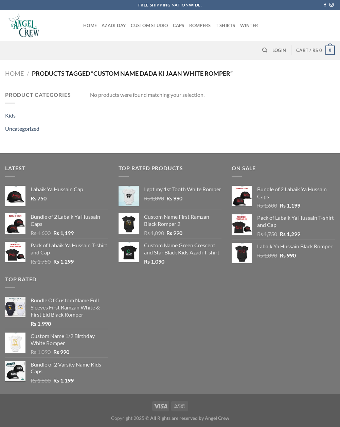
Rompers (200, 25)
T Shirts (225, 25)
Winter (249, 25)
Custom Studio (149, 25)
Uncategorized (22, 128)
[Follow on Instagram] (331, 5)
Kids (10, 115)
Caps (178, 25)
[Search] (264, 50)
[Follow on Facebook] (325, 5)
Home (90, 25)
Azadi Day (114, 25)
